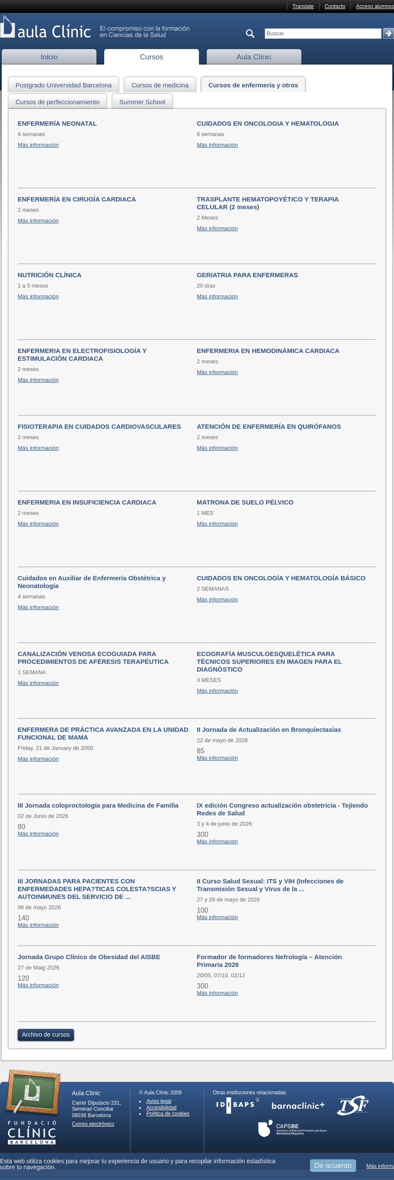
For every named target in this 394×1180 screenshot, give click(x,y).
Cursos (151, 57)
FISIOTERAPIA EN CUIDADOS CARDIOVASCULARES (99, 426)
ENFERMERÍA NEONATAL (57, 123)
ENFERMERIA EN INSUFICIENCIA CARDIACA (87, 502)
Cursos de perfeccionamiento (60, 100)
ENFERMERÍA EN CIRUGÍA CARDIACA (77, 199)
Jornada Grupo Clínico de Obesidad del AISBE (89, 956)
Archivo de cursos (46, 1034)
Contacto (335, 6)
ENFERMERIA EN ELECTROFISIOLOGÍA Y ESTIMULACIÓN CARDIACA (82, 354)
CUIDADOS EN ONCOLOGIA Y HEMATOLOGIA (268, 123)
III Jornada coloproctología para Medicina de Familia (98, 805)
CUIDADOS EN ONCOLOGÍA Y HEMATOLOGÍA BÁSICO (281, 578)
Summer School (144, 100)
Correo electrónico (93, 1124)
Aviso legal (158, 1101)
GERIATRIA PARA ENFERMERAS (247, 275)
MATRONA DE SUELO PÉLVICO (245, 502)
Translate (303, 6)
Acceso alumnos (375, 6)
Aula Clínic (253, 57)
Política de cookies (167, 1114)
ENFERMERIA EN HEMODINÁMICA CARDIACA (268, 350)
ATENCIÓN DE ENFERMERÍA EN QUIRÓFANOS (269, 426)
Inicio (49, 57)
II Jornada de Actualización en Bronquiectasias (269, 729)
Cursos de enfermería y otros (255, 83)
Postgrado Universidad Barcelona (66, 83)
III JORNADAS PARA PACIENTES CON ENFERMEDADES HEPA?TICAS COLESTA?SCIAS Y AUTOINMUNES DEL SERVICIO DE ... (97, 888)
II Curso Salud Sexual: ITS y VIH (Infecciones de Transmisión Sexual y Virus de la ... (270, 884)
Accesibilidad (161, 1108)
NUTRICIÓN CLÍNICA (49, 275)
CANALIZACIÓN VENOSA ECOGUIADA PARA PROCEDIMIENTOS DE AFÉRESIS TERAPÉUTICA (93, 657)
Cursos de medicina (162, 83)
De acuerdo (333, 1165)
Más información (38, 145)
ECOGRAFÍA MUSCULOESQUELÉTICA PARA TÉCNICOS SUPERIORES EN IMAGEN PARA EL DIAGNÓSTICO (269, 661)
